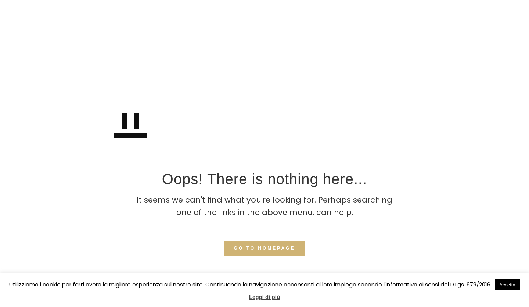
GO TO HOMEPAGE (264, 248)
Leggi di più (264, 297)
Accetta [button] (507, 285)
